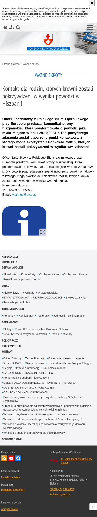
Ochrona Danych (12, 439)
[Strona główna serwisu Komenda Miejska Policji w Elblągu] (5, 27)
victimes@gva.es (24, 194)
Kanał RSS (4, 458)
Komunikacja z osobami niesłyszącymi (26, 377)
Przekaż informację (27, 368)
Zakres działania (76, 297)
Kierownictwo (11, 292)
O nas (5, 286)
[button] (90, 28)
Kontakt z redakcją (10, 477)
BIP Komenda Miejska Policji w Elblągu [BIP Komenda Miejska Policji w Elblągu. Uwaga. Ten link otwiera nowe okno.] (76, 460)
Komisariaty (26, 315)
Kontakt (7, 351)
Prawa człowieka (48, 292)
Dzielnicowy (10, 322)
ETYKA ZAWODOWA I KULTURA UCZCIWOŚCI (32, 297)
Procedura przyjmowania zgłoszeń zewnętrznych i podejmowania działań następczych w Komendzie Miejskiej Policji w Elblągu (47, 407)
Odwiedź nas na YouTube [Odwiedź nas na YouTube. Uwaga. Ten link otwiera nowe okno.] (11, 458)
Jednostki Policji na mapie (69, 315)
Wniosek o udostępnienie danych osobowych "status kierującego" (42, 419)
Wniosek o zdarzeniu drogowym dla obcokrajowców (34, 432)
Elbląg (7, 329)
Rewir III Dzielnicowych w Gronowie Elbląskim (42, 329)
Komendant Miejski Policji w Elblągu (69, 363)
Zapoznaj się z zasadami (62, 489)
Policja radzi (10, 340)
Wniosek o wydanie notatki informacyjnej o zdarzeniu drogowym (41, 414)
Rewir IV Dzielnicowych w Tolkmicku (25, 334)
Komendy (9, 315)
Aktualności (10, 257)
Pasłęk (55, 334)
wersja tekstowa (9, 509)
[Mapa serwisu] (11, 27)
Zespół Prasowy (35, 358)
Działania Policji (12, 267)
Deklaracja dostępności (13, 489)
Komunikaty (9, 262)
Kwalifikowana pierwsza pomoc (22, 279)
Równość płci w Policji (16, 302)
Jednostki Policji (13, 309)
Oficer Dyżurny (12, 358)
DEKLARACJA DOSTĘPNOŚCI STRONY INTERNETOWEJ (39, 382)
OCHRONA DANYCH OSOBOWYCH (25, 392)
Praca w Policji (11, 346)
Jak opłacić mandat (54, 368)
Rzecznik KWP (12, 363)
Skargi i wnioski (34, 363)
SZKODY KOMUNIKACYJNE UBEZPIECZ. (29, 372)
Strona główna (11, 63)
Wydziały (28, 292)
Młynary (67, 334)
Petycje (7, 368)
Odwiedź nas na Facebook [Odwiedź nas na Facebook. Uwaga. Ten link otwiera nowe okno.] (18, 458)
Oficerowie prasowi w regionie (66, 358)
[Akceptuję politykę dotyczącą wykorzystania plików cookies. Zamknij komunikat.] (92, 3)
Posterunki (43, 315)
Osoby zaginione (49, 274)
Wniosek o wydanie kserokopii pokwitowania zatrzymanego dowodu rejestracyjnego (44, 426)
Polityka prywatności (60, 494)
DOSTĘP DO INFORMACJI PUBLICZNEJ (28, 387)
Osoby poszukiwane (75, 274)
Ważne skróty (31, 63)
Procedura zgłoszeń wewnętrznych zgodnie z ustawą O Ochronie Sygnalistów (42, 399)
